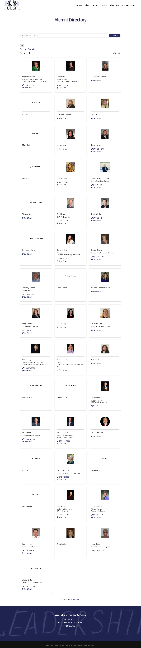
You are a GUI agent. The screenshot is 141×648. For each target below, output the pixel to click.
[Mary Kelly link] (36, 134)
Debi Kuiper (96, 544)
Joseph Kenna (27, 178)
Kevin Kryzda (27, 544)
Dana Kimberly (62, 250)
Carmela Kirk (96, 359)
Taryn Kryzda (96, 506)
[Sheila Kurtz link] (36, 568)
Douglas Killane (28, 250)
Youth (95, 5)
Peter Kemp (96, 145)
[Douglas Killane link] (36, 239)
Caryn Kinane (62, 288)
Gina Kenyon (62, 178)
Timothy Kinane (28, 288)
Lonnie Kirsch (62, 397)
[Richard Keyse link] (36, 203)
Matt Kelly (95, 114)
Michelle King (96, 324)
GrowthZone (75, 599)
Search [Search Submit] (114, 35)
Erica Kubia (61, 544)
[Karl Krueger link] (35, 495)
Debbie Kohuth (63, 470)
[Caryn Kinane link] (70, 276)
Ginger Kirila (62, 359)
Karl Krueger (27, 506)
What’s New (114, 5)
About (87, 5)
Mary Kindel (27, 324)
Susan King (26, 359)
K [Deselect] (22, 45)
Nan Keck (26, 114)
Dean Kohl (26, 470)
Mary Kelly (26, 145)
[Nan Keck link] (36, 103)
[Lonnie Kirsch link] (70, 386)
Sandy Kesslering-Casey (101, 178)
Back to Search (27, 49)
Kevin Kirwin (96, 397)
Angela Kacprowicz (29, 77)
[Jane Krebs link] (105, 459)
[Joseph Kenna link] (35, 167)
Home (79, 5)
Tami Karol (61, 77)
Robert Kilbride (97, 214)
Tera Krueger (62, 506)
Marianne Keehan (64, 114)
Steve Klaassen (28, 432)
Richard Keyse (27, 214)
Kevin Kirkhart (27, 397)
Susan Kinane (96, 250)
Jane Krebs (95, 470)
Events (104, 5)
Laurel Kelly (61, 145)
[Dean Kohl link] (35, 459)
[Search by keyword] (65, 35)
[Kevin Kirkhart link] (36, 386)
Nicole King (61, 324)
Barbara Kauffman (98, 77)
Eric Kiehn (61, 214)
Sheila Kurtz (27, 580)
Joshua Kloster (62, 432)
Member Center (129, 5)
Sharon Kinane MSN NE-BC (102, 288)
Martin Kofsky (97, 432)
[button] (115, 54)
